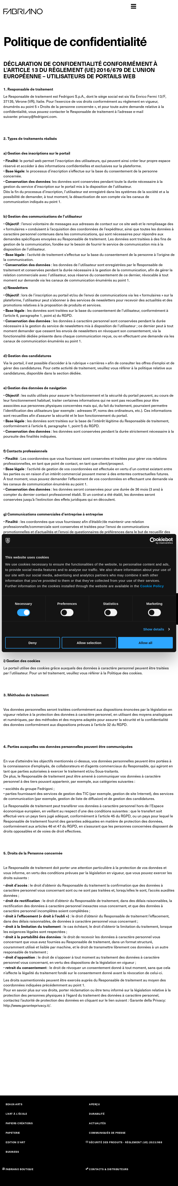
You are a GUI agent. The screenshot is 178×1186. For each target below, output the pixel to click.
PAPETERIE (13, 1132)
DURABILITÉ (97, 1113)
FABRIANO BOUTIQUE (20, 1169)
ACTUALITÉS (97, 1123)
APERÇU (94, 1104)
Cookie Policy (152, 586)
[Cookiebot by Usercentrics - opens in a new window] (153, 540)
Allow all (145, 643)
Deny (32, 643)
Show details (153, 629)
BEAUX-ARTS (14, 1104)
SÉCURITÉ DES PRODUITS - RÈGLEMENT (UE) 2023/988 (125, 1142)
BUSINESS (12, 1151)
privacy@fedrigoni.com (38, 116)
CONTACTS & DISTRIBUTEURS (108, 1169)
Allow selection (89, 643)
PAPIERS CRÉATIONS (19, 1123)
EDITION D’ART (15, 1142)
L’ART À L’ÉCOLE (16, 1113)
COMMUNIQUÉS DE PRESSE (107, 1132)
